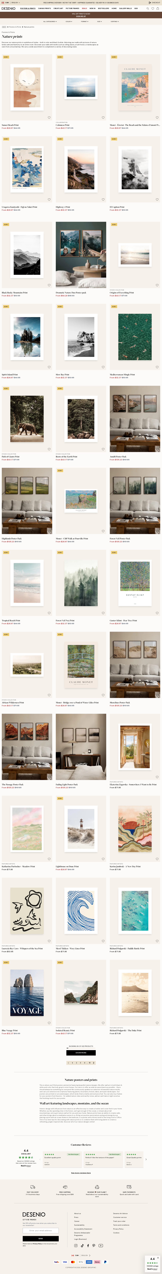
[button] (152, 1264)
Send (40, 1239)
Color (69, 21)
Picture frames (72, 8)
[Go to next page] (94, 1063)
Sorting (115, 21)
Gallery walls (125, 8)
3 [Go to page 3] (80, 1063)
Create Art (58, 8)
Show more (81, 1053)
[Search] (147, 8)
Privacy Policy (37, 1244)
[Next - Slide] (146, 1159)
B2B (136, 8)
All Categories (50, 21)
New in (92, 8)
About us (77, 1213)
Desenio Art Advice (120, 1213)
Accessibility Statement (83, 1229)
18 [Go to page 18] (89, 1063)
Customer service (120, 1217)
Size (99, 21)
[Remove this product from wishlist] (49, 118)
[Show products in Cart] (157, 8)
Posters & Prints (27, 8)
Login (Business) (80, 1239)
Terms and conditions (121, 1225)
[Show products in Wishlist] (152, 8)
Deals (84, 8)
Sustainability (79, 1225)
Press (76, 1217)
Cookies (116, 1233)
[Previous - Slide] (40, 1159)
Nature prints (29, 27)
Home (114, 8)
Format (84, 21)
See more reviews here (81, 1173)
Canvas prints (44, 8)
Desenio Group (87, 1268)
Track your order (119, 1221)
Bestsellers (103, 8)
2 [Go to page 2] (76, 1063)
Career (77, 1221)
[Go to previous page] (68, 1063)
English (16, 3)
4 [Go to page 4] (84, 1063)
